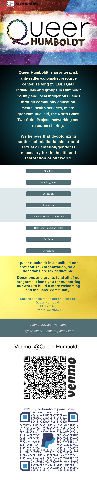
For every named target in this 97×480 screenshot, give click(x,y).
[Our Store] (48, 239)
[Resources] (48, 205)
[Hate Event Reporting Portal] (48, 228)
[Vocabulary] (48, 193)
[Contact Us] (48, 250)
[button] (3, 3)
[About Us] (48, 171)
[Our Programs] (48, 182)
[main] (48, 115)
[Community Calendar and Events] (48, 216)
